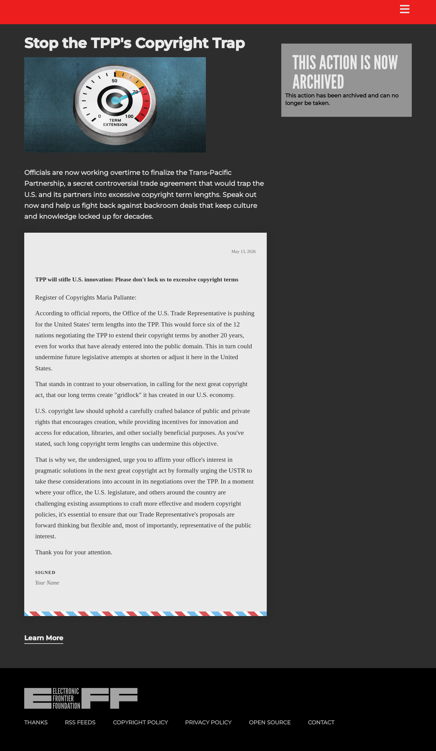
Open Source (270, 722)
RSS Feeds (80, 722)
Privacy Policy (208, 722)
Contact (321, 722)
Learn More (43, 638)
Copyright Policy (140, 722)
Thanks (36, 722)
